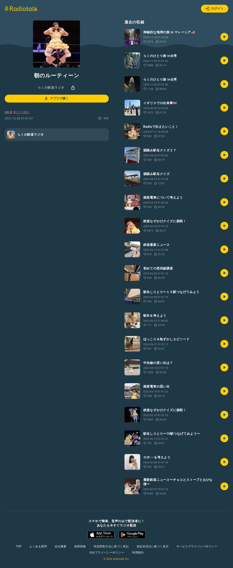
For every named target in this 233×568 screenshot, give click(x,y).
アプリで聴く (56, 98)
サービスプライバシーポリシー (196, 546)
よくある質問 (38, 546)
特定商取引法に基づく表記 (111, 546)
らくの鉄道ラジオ (51, 87)
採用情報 (80, 546)
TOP (18, 546)
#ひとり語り (21, 112)
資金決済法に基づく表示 (153, 546)
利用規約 (138, 552)
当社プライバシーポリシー (106, 552)
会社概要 (60, 546)
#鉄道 (8, 112)
